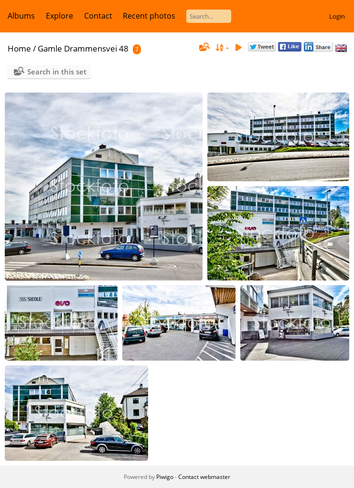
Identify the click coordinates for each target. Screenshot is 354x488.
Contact (98, 15)
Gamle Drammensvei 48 (83, 48)
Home (19, 48)
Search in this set (56, 71)
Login (337, 16)
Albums (21, 15)
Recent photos (149, 15)
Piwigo (164, 477)
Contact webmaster (204, 477)
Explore (59, 15)
